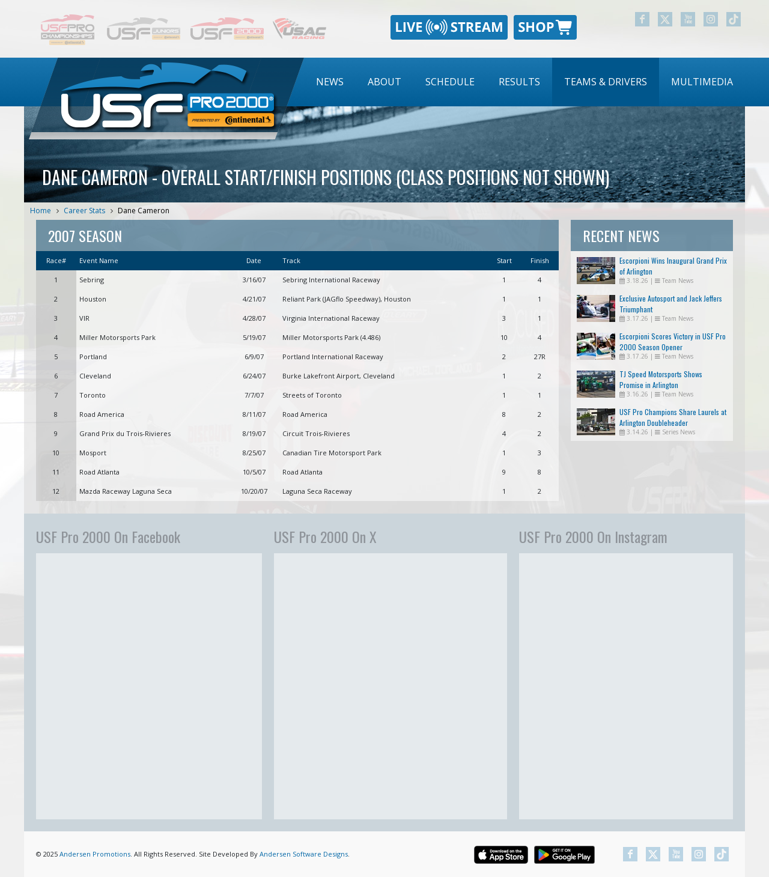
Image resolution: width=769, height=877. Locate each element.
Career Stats (84, 210)
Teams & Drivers (605, 81)
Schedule (450, 81)
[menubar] (524, 82)
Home (40, 210)
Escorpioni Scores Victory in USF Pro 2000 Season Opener (672, 341)
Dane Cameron (143, 210)
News (330, 81)
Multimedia (702, 81)
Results (519, 81)
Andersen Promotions (94, 853)
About (384, 81)
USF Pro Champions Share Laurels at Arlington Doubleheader (672, 417)
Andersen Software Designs (304, 853)
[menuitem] (330, 82)
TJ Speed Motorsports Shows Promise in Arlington (660, 379)
